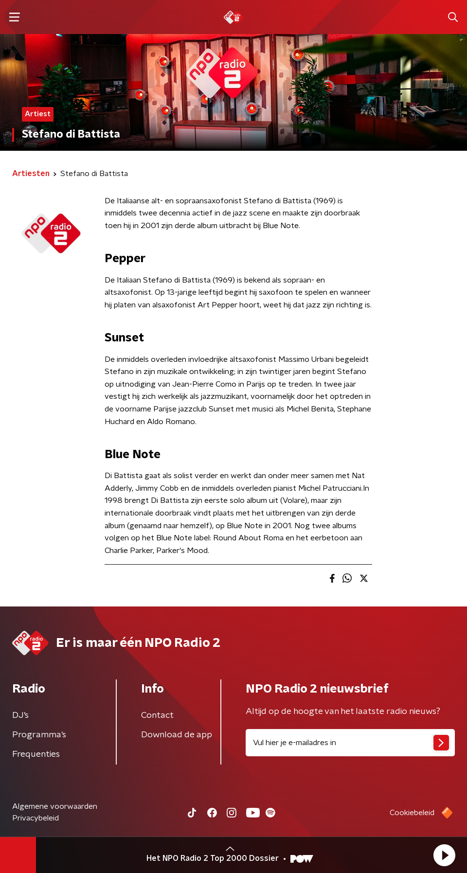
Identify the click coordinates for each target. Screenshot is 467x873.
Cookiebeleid (412, 813)
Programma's (39, 734)
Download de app (176, 734)
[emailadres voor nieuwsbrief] (350, 742)
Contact (157, 715)
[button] (444, 855)
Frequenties (36, 754)
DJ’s (20, 715)
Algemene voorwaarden (54, 806)
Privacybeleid (35, 818)
